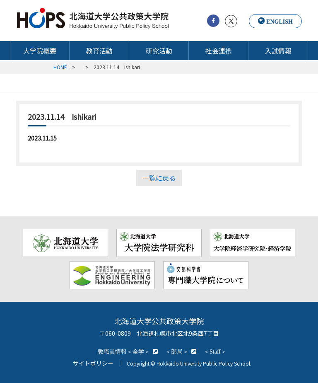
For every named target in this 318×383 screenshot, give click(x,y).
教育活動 (99, 51)
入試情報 (278, 51)
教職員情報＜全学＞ (124, 351)
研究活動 (159, 51)
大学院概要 (39, 51)
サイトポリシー (93, 363)
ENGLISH (279, 21)
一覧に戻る (159, 178)
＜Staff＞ (215, 351)
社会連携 (218, 51)
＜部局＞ (176, 351)
